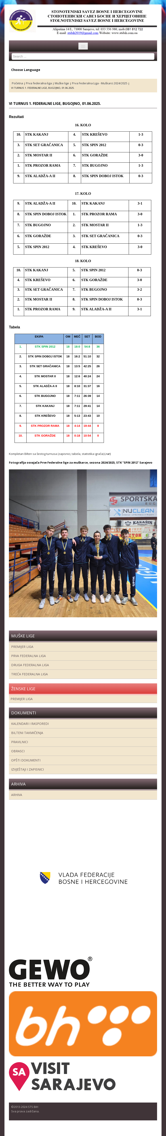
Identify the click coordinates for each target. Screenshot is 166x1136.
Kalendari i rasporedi (30, 723)
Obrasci (18, 751)
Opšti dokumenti (25, 760)
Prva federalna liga (28, 656)
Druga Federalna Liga (30, 665)
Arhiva (16, 795)
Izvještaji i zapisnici (27, 769)
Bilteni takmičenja (27, 733)
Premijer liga (22, 647)
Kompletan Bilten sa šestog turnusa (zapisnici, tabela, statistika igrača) (56, 454)
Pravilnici (19, 742)
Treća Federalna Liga (29, 674)
